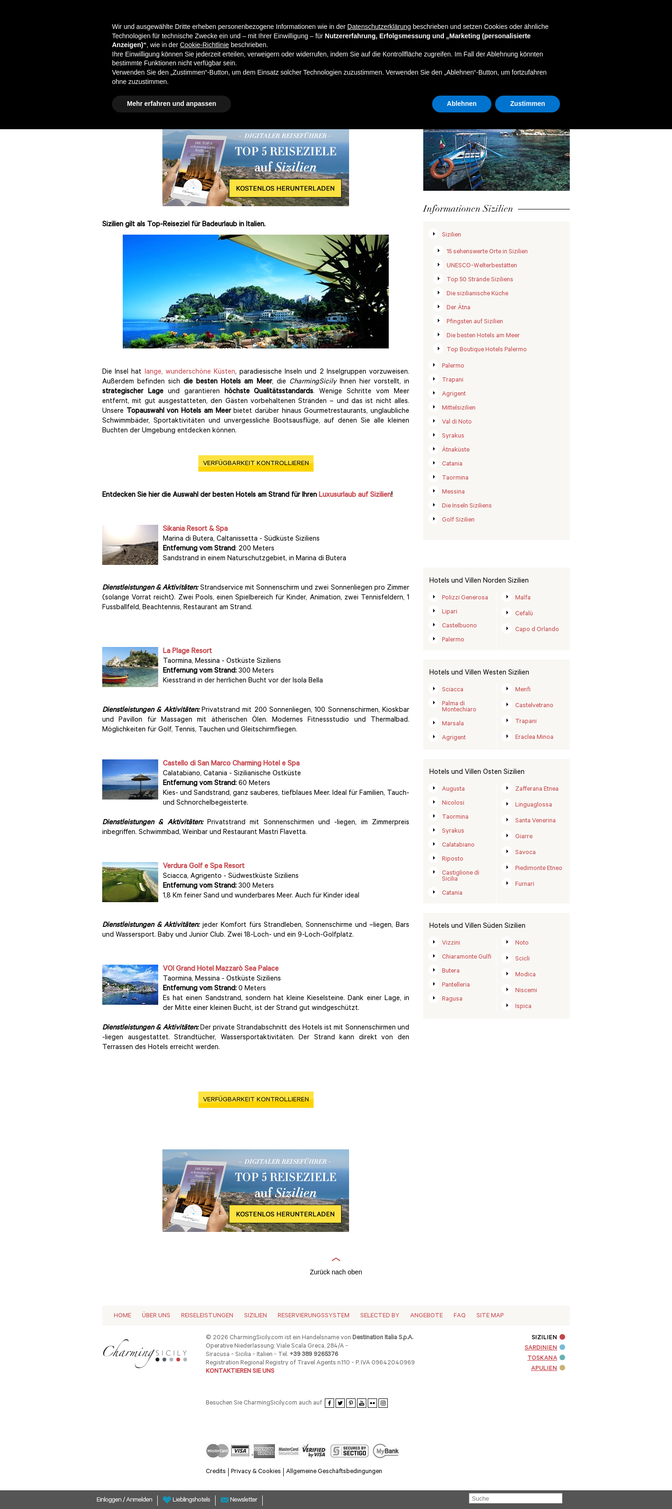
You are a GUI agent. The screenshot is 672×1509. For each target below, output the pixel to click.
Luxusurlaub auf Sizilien (355, 496)
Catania (452, 464)
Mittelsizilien (459, 408)
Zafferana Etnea (537, 789)
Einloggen (110, 1500)
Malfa (523, 598)
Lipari (449, 612)
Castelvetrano (534, 705)
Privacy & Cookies (256, 1471)
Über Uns (156, 1316)
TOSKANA (546, 1358)
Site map (490, 1316)
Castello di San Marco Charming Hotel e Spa (231, 764)
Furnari (524, 884)
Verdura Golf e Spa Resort (204, 867)
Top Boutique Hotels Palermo (487, 350)
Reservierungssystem (314, 1316)
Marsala (453, 724)
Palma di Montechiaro (459, 707)
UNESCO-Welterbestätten (482, 266)
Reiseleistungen (207, 1316)
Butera (451, 971)
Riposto (452, 859)
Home (122, 1316)
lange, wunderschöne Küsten (190, 372)
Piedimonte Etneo (538, 868)
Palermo (453, 366)
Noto (522, 943)
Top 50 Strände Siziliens (480, 280)
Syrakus (453, 436)
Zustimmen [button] (527, 103)
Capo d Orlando (537, 629)
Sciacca (452, 690)
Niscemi (526, 990)
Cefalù (524, 614)
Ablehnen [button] (462, 103)
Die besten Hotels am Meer (483, 336)
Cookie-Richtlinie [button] (204, 45)
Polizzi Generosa (465, 598)
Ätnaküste (455, 450)
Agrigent (454, 394)
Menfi (523, 690)
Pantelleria (456, 985)
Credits (216, 1471)
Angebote (426, 1316)
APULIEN (548, 1368)
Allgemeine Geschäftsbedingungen (334, 1471)
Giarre (523, 837)
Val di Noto (457, 422)
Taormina (455, 478)
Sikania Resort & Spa (195, 530)
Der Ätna (458, 308)
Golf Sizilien (458, 520)
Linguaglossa (533, 805)
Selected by (379, 1316)
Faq (460, 1316)
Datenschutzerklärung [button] (379, 26)
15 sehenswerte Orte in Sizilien (487, 252)
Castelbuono (459, 626)
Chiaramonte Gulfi (466, 957)
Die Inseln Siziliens (467, 506)
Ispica (523, 1006)
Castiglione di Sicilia (460, 876)
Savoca (525, 852)
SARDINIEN (545, 1348)
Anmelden (139, 1500)
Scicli (522, 959)
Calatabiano (458, 845)
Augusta (453, 789)
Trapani (452, 380)
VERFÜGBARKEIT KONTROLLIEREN (256, 464)
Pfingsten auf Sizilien (475, 322)
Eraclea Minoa (534, 737)
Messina (453, 492)
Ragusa (452, 999)
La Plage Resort (187, 652)
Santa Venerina (535, 821)
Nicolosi (453, 803)
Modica (525, 975)
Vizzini (451, 943)
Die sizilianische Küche (477, 294)
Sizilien (451, 235)
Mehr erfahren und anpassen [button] (171, 103)
